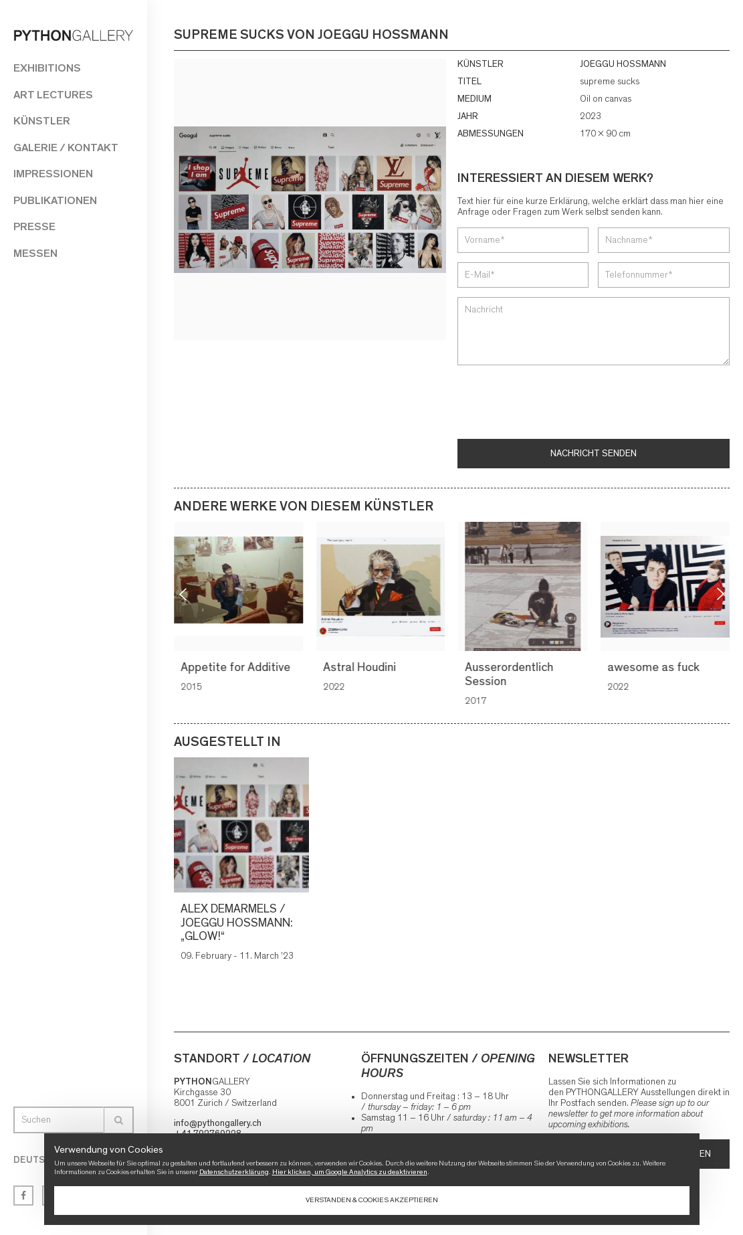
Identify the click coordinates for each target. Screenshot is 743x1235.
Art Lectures (53, 94)
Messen (35, 253)
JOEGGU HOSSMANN (623, 64)
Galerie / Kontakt (65, 147)
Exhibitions (47, 68)
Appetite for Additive (237, 668)
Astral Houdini (361, 668)
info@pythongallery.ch (217, 1123)
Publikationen (55, 200)
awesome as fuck (655, 668)
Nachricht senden (593, 453)
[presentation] (559, 403)
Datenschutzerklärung (234, 1171)
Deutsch (35, 1160)
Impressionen (53, 173)
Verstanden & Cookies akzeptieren (372, 1200)
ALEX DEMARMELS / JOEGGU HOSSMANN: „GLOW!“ (237, 923)
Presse (34, 226)
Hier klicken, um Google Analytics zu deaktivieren (349, 1171)
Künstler (41, 120)
